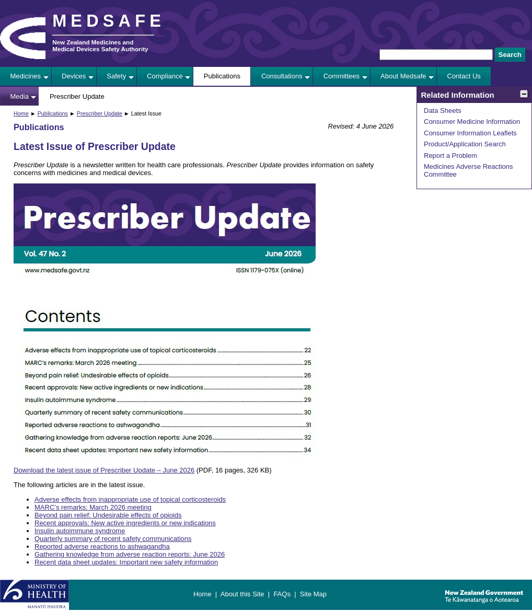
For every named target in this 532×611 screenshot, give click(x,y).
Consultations (282, 76)
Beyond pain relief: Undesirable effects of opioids (108, 515)
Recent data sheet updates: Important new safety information (126, 562)
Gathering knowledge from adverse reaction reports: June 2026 (129, 554)
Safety (116, 76)
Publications (222, 76)
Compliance (165, 76)
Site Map (313, 594)
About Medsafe (403, 76)
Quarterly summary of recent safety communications (113, 539)
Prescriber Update (77, 96)
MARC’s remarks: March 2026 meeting (93, 507)
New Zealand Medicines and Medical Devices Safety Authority (100, 45)
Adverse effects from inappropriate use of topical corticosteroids (130, 499)
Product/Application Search (465, 144)
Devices (74, 76)
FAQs (282, 594)
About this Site (242, 594)
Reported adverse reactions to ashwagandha (102, 546)
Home (21, 113)
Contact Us (464, 76)
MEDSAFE (108, 20)
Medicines (25, 76)
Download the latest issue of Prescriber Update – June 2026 (104, 470)
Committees (341, 76)
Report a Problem (450, 155)
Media (19, 96)
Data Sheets (442, 110)
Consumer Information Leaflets (470, 133)
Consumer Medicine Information (472, 121)
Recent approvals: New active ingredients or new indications (125, 523)
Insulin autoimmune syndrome (79, 531)
